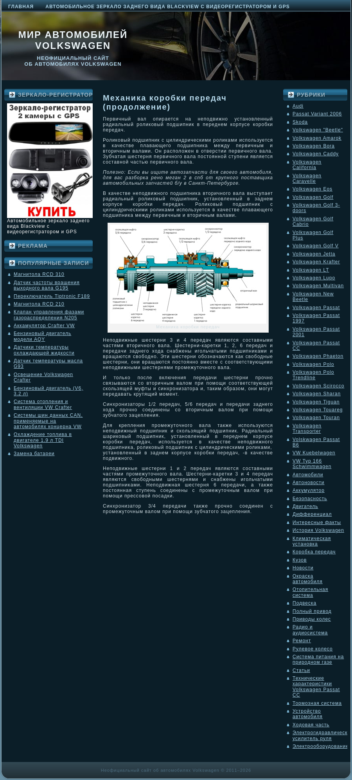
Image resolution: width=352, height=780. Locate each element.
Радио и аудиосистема (310, 629)
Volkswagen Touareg (318, 410)
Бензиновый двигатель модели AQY (42, 336)
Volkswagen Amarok (317, 138)
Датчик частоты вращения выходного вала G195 (47, 285)
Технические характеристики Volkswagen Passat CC (316, 687)
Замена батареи (34, 453)
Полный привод (312, 611)
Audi (298, 106)
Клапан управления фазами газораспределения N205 (49, 314)
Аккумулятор (309, 490)
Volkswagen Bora (314, 146)
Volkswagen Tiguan (316, 402)
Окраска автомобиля (308, 578)
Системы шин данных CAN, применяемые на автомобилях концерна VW (48, 421)
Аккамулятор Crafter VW (44, 325)
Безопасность (310, 498)
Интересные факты (317, 522)
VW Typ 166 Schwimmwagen (312, 463)
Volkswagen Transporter (307, 428)
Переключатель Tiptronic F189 (52, 296)
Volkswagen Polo (313, 364)
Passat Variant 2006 (317, 114)
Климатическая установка (312, 541)
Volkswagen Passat (316, 307)
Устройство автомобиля (308, 713)
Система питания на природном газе (318, 659)
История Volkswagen (318, 530)
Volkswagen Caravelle (307, 178)
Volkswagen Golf (313, 197)
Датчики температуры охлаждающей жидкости (44, 349)
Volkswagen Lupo (314, 278)
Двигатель (305, 506)
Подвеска (304, 603)
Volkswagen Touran (316, 417)
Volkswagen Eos (312, 189)
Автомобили (308, 474)
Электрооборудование (321, 746)
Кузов (300, 560)
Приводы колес (312, 619)
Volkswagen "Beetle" (318, 130)
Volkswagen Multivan (318, 285)
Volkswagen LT (311, 270)
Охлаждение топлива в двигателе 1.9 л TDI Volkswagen (43, 440)
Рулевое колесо (313, 649)
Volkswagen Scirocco (318, 386)
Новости (303, 568)
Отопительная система (310, 592)
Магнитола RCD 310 (39, 274)
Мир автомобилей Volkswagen (73, 40)
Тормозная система (317, 703)
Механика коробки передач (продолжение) (165, 102)
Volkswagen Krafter (316, 262)
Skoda (300, 122)
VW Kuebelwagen (314, 453)
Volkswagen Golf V (316, 246)
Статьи (301, 670)
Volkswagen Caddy (316, 154)
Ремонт (302, 640)
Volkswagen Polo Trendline (313, 374)
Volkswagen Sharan (317, 393)
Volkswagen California (307, 164)
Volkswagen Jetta (314, 254)
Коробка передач (314, 552)
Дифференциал (312, 514)
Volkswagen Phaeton (318, 356)
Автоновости (309, 482)
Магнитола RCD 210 (39, 304)
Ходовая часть (311, 725)
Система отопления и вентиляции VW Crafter (43, 404)
